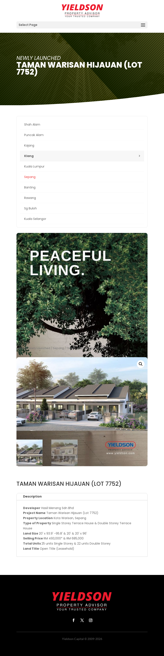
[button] (141, 364)
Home (20, 348)
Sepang (58, 348)
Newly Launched (39, 348)
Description (32, 496)
